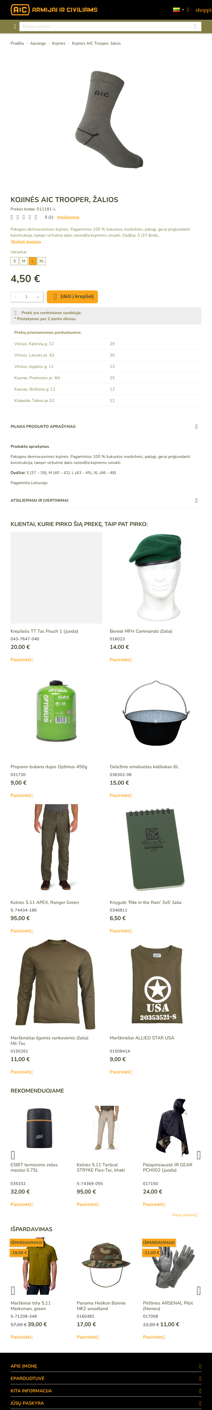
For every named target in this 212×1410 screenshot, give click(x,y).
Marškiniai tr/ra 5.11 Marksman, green (31, 1306)
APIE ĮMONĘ (24, 1366)
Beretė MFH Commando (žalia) (141, 631)
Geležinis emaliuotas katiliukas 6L (144, 767)
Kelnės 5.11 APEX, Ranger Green (45, 902)
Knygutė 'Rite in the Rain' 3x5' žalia (146, 902)
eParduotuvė (28, 1378)
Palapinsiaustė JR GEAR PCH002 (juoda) (167, 1167)
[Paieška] (110, 26)
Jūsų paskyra (27, 1403)
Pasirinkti (24, 660)
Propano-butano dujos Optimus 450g (49, 767)
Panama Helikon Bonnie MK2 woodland (101, 1306)
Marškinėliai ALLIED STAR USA (142, 1038)
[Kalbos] (178, 10)
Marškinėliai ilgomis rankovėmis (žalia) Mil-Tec (50, 1040)
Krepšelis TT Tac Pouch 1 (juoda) (44, 631)
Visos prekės (186, 1215)
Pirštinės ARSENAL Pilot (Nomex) (168, 1306)
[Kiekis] (26, 297)
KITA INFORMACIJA (31, 1391)
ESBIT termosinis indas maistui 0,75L (34, 1167)
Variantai (18, 252)
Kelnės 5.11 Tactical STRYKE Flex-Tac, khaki (101, 1167)
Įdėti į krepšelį (72, 296)
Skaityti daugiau (26, 241)
